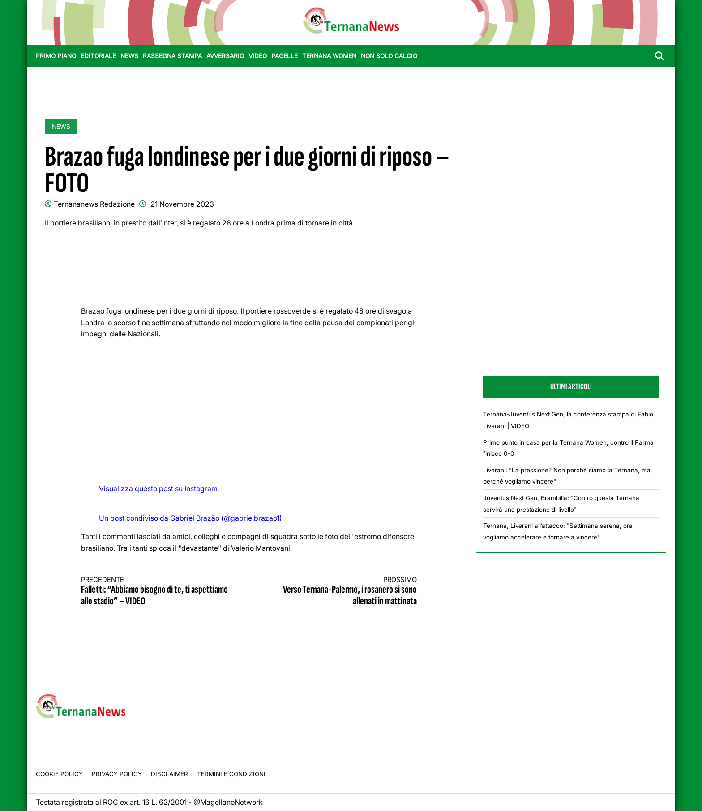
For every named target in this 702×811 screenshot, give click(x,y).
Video (257, 55)
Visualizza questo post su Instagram (158, 488)
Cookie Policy (59, 773)
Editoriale (98, 55)
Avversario (225, 55)
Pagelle (284, 55)
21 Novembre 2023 (182, 204)
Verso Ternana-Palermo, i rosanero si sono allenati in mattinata (341, 591)
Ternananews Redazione (94, 204)
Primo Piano (56, 55)
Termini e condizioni (231, 773)
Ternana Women (329, 55)
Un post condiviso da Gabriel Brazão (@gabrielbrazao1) (190, 518)
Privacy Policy (117, 773)
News (129, 55)
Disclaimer (169, 773)
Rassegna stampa (172, 55)
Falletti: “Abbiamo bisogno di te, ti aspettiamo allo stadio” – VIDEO (156, 591)
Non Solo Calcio (389, 55)
